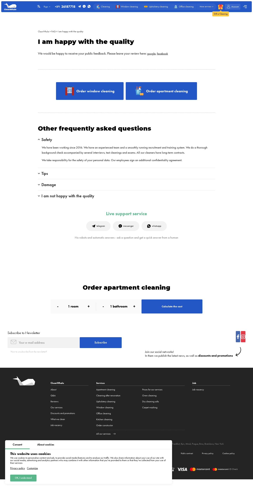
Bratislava (215, 452)
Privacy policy (17, 467)
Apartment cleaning (105, 398)
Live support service (126, 218)
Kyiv (188, 452)
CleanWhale (44, 31)
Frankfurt (180, 452)
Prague (201, 452)
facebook (164, 53)
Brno (207, 452)
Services (101, 391)
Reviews (54, 409)
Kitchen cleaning (104, 427)
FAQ (54, 31)
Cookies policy (227, 462)
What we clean (58, 427)
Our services (57, 415)
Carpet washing (149, 415)
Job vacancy (56, 433)
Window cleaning (104, 415)
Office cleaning (103, 421)
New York (225, 452)
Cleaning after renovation (108, 403)
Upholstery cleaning (105, 409)
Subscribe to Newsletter (24, 340)
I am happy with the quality (72, 31)
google (151, 53)
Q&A (53, 403)
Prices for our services (152, 398)
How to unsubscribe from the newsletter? (30, 359)
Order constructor (104, 433)
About (53, 398)
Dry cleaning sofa (150, 409)
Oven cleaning (149, 403)
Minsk (193, 452)
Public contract (180, 462)
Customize (32, 467)
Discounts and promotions (63, 421)
